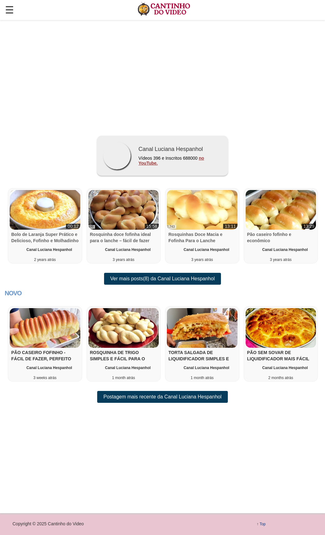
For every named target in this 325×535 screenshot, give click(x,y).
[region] (162, 75)
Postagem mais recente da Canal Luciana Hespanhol (162, 396)
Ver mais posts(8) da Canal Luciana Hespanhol (162, 278)
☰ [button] (9, 10)
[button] (45, 344)
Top (263, 524)
